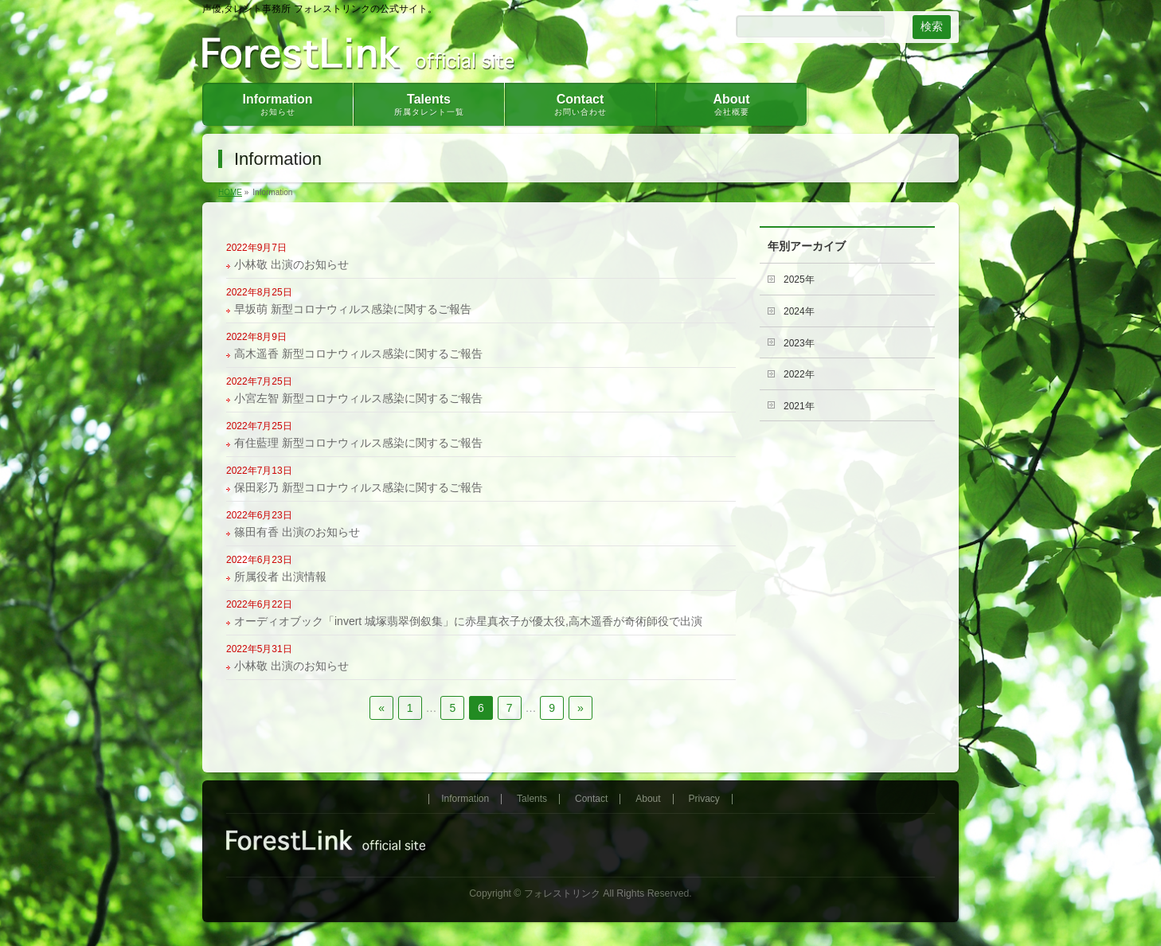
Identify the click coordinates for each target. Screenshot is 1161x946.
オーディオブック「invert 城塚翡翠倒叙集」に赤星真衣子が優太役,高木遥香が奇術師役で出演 (468, 621)
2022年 (799, 374)
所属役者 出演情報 (280, 576)
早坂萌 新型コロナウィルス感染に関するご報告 (352, 309)
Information (465, 799)
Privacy (704, 799)
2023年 (799, 343)
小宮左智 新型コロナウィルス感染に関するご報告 (358, 398)
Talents (532, 799)
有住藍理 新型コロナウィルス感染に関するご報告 (358, 442)
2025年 (799, 279)
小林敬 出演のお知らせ (291, 264)
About (647, 799)
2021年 (799, 406)
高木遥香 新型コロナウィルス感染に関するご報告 (358, 353)
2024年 (799, 311)
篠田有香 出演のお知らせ (297, 532)
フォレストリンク (562, 893)
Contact (591, 799)
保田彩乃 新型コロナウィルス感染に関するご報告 (358, 487)
